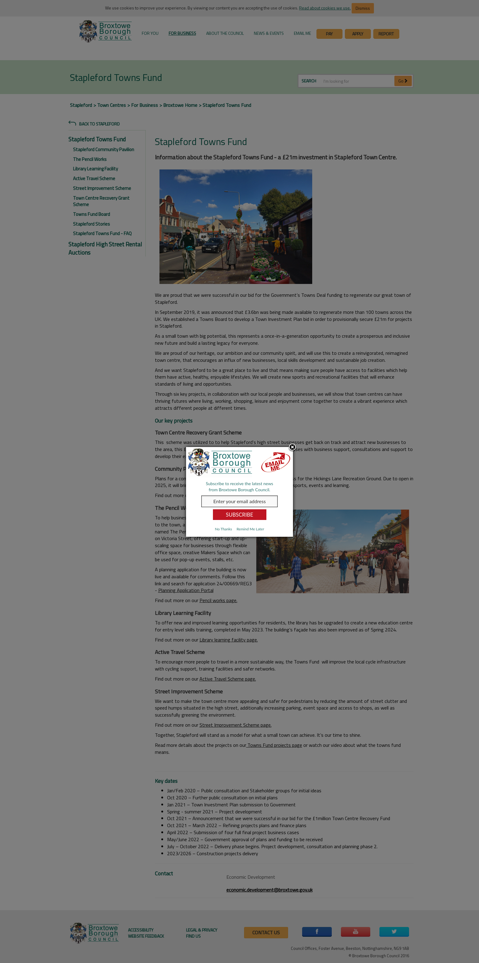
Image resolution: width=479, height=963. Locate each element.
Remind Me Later (250, 529)
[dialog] (239, 492)
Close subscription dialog (292, 447)
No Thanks (223, 529)
